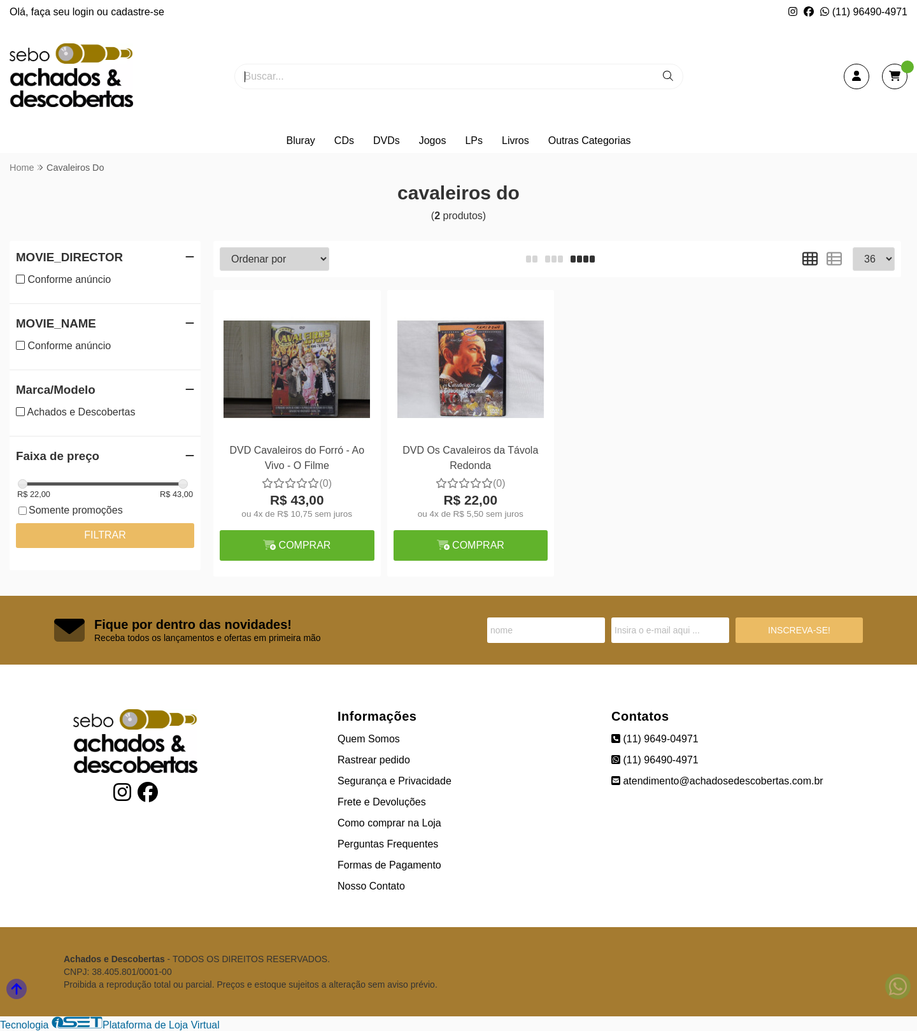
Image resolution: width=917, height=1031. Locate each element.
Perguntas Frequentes (388, 844)
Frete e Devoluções (382, 802)
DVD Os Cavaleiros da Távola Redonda (470, 458)
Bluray (300, 140)
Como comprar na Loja (389, 823)
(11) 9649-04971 (655, 738)
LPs (474, 140)
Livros (515, 140)
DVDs (386, 140)
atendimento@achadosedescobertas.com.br (717, 780)
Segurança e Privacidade (394, 780)
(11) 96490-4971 (863, 11)
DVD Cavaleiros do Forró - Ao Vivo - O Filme (296, 458)
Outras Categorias (589, 140)
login (85, 11)
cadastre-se (137, 11)
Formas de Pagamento (389, 865)
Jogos (432, 140)
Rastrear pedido (374, 759)
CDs (344, 140)
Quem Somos (369, 738)
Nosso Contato (371, 886)
